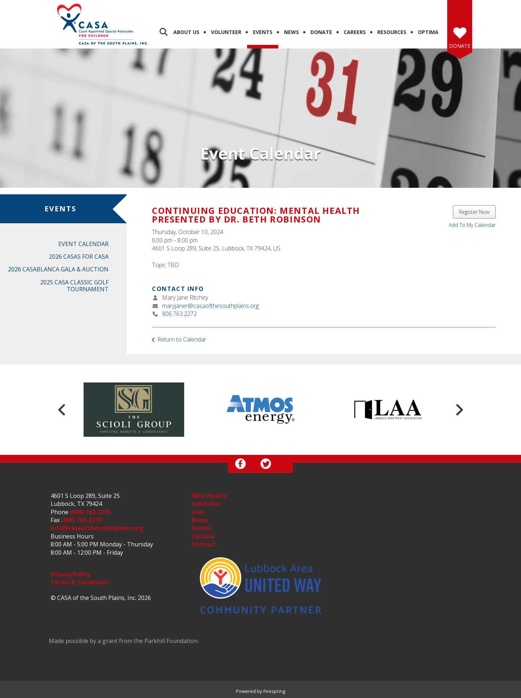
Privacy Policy (70, 574)
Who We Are (209, 496)
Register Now (474, 211)
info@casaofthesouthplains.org (97, 528)
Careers (355, 32)
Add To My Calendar (472, 224)
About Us (186, 32)
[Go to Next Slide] (459, 409)
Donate (321, 32)
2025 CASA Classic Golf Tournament (74, 285)
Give (198, 512)
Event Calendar (83, 244)
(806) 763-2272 (90, 512)
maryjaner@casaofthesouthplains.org (210, 306)
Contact (203, 544)
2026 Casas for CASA (79, 257)
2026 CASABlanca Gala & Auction (58, 269)
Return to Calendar (181, 339)
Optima (428, 32)
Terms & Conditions (79, 582)
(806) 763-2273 (81, 520)
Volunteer (226, 32)
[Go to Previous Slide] (61, 409)
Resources (391, 32)
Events (262, 32)
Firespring (274, 691)
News (291, 32)
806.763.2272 (179, 314)
